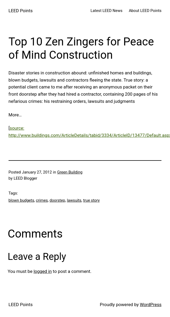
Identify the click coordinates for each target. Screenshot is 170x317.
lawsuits (74, 200)
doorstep (57, 200)
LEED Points (21, 10)
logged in (43, 271)
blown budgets (21, 200)
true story (91, 200)
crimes (42, 200)
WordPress (150, 304)
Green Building (69, 172)
